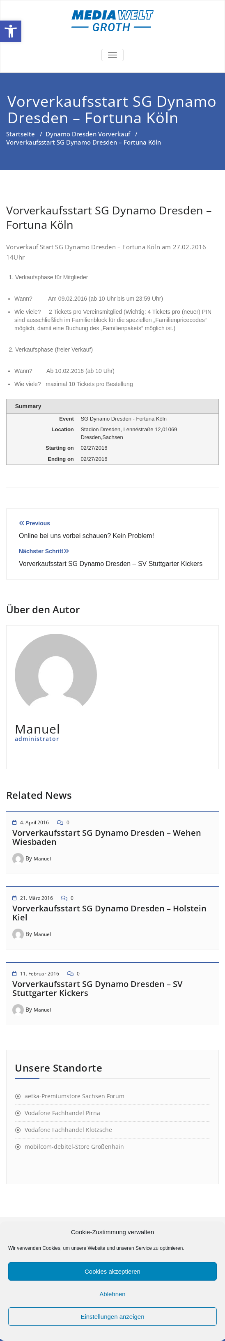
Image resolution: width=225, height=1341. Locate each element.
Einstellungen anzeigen (112, 1316)
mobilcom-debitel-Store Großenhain (74, 1146)
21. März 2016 (36, 898)
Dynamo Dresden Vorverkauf (88, 134)
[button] (10, 31)
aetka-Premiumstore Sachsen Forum (74, 1096)
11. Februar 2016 (39, 973)
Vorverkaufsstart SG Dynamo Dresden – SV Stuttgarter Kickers (97, 988)
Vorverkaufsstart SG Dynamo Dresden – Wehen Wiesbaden (106, 837)
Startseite (20, 134)
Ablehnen (112, 1293)
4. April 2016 (34, 822)
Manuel (42, 858)
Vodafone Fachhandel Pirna (62, 1113)
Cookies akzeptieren (112, 1271)
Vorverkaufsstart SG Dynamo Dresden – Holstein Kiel (109, 913)
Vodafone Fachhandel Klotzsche (68, 1130)
